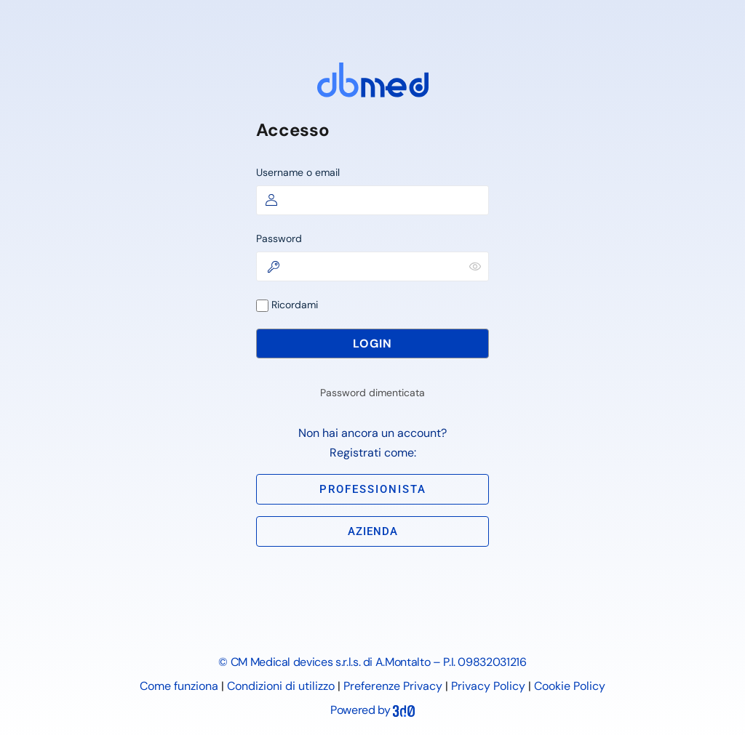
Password (279, 238)
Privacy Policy (488, 686)
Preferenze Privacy (392, 686)
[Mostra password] (475, 266)
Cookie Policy (569, 686)
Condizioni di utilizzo (281, 686)
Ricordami (287, 305)
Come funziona (179, 686)
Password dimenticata (372, 392)
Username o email (298, 172)
